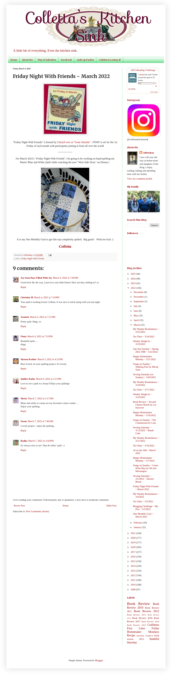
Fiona (24, 336)
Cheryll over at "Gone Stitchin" (74, 142)
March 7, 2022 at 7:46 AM (40, 421)
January (138, 527)
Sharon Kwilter (28, 359)
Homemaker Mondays (143, 631)
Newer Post (19, 505)
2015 (133, 561)
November (139, 296)
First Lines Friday (143, 628)
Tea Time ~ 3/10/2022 (143, 445)
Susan (24, 421)
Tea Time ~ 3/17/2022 (143, 389)
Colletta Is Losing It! (110, 59)
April (136, 320)
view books (154, 92)
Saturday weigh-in (144, 635)
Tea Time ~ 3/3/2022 (143, 501)
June (136, 311)
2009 (133, 589)
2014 (133, 566)
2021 (133, 533)
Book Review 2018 (150, 621)
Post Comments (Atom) (37, 511)
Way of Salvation (47, 59)
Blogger (99, 660)
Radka (24, 441)
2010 (133, 584)
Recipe (131, 635)
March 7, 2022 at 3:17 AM (40, 398)
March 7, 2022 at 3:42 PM (41, 441)
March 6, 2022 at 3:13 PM (48, 379)
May (136, 315)
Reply (23, 287)
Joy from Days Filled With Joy (36, 278)
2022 (133, 288)
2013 (133, 570)
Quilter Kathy (28, 379)
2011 (133, 580)
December (139, 292)
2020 (133, 538)
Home (13, 59)
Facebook (66, 59)
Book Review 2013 (136, 615)
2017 (133, 552)
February (138, 522)
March (137, 325)
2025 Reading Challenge (143, 70)
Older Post (111, 505)
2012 (133, 575)
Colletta (141, 74)
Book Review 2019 (136, 625)
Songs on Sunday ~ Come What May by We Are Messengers (145, 468)
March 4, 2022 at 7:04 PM (65, 278)
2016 (133, 556)
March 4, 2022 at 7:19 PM (46, 297)
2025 (133, 274)
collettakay (28, 255)
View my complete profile (139, 178)
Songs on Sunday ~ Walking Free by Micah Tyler (145, 367)
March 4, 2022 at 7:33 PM (40, 336)
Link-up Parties (85, 59)
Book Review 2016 (142, 618)
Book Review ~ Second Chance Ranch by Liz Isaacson (144, 405)
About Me (27, 59)
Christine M (27, 297)
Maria (24, 398)
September (139, 301)
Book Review (138, 604)
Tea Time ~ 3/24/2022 (143, 336)
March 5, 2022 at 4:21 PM (50, 359)
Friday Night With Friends (32, 258)
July (136, 306)
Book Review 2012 (146, 611)
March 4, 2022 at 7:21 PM (42, 317)
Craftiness (153, 624)
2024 (133, 278)
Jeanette (25, 317)
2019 (133, 542)
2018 (133, 547)
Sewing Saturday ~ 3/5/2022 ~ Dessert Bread (143, 479)
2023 (133, 283)
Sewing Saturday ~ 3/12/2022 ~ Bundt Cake (143, 430)
